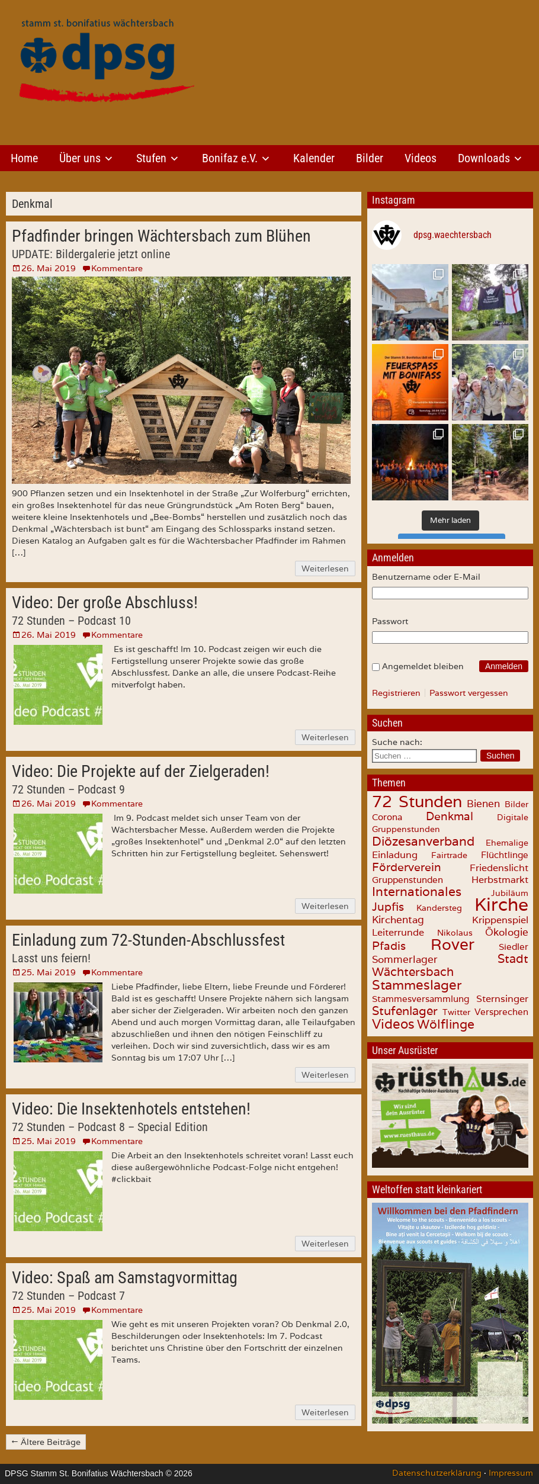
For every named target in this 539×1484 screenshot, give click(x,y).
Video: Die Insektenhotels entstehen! (131, 1109)
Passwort (390, 621)
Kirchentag (398, 919)
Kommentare (117, 268)
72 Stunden (417, 801)
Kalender (314, 158)
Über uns (80, 158)
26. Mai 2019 (48, 268)
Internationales (416, 892)
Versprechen (501, 1011)
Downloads (484, 158)
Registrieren (396, 693)
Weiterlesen (325, 568)
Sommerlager (405, 959)
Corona (387, 817)
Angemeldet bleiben (423, 666)
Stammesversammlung (420, 998)
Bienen (483, 803)
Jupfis (388, 907)
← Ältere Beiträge (46, 1442)
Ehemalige (507, 842)
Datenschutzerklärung (437, 1472)
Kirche (501, 904)
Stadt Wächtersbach (450, 965)
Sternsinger (502, 998)
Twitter (456, 1011)
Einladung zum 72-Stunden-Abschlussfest (148, 940)
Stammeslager (417, 985)
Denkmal (449, 816)
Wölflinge (445, 1024)
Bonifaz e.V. (230, 158)
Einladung (395, 854)
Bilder (369, 158)
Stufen (151, 158)
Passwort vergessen (468, 693)
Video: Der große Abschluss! (105, 602)
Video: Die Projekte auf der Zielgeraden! (141, 771)
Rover (452, 944)
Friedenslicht (499, 868)
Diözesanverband (423, 841)
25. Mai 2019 (48, 972)
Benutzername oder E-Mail (426, 576)
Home (24, 158)
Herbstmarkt (499, 879)
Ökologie (506, 932)
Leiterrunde (398, 932)
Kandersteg (439, 907)
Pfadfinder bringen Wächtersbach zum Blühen (161, 236)
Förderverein (406, 867)
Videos (421, 158)
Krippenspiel (500, 920)
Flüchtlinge (504, 854)
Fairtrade (449, 855)
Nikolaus (455, 932)
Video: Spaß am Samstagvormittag (125, 1277)
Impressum (511, 1472)
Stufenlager (405, 1011)
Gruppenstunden (407, 879)
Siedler (513, 946)
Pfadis (389, 946)
